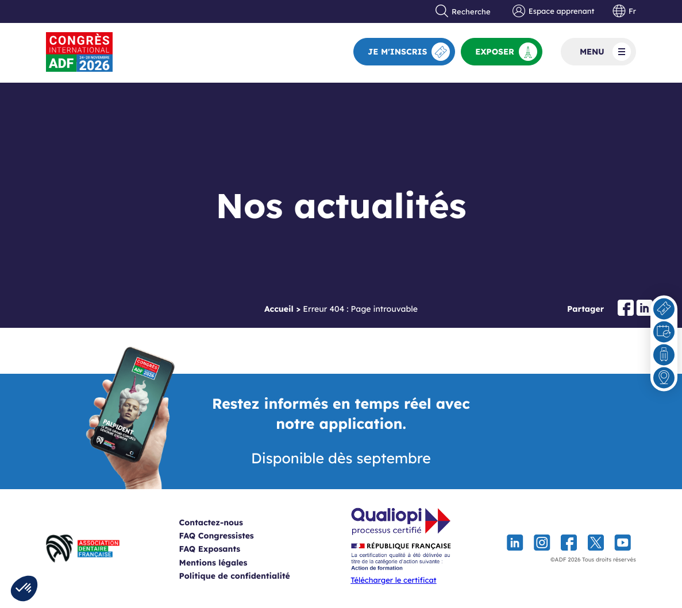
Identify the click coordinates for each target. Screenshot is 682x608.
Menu (605, 51)
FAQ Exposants (224, 549)
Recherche (463, 11)
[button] (24, 588)
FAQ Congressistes (230, 535)
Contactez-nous (225, 522)
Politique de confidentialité (248, 576)
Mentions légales (227, 562)
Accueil (279, 309)
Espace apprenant (553, 11)
